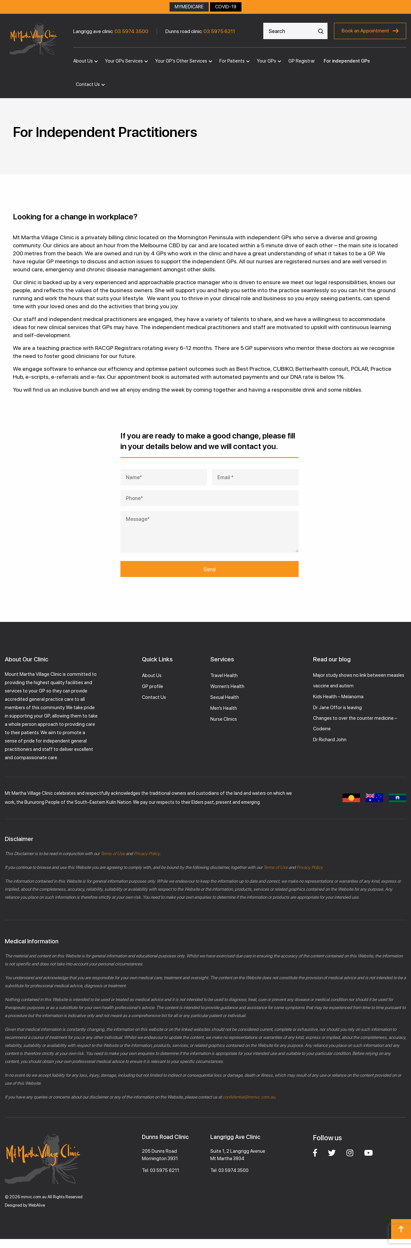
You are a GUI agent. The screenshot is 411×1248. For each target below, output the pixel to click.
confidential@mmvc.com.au (249, 1096)
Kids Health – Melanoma (338, 697)
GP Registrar (301, 61)
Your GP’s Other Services (181, 61)
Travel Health (224, 675)
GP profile (152, 686)
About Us (83, 61)
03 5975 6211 (219, 31)
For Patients (232, 61)
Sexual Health (224, 697)
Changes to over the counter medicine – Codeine (355, 723)
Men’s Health (223, 708)
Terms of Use (113, 853)
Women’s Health (227, 686)
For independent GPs (347, 61)
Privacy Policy (146, 853)
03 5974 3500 (131, 31)
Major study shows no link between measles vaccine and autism (358, 680)
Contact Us (88, 84)
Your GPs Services (124, 61)
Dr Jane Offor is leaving (337, 707)
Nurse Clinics (223, 719)
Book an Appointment (365, 31)
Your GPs (266, 61)
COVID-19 (225, 7)
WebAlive (36, 1205)
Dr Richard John (329, 740)
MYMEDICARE (189, 7)
